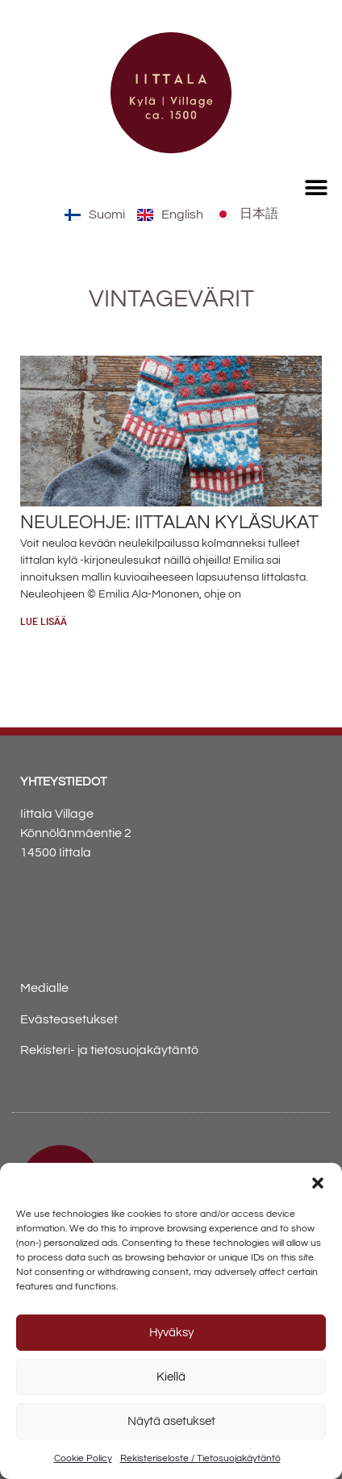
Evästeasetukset (69, 1019)
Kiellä (171, 1377)
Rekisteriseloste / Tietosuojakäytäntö (200, 1458)
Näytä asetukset (171, 1421)
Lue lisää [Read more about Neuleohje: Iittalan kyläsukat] (43, 621)
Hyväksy (171, 1333)
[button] (318, 1183)
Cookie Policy (83, 1458)
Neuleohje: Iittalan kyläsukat (169, 522)
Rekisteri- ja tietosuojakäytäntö (109, 1050)
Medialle (44, 987)
